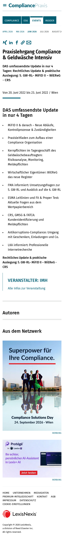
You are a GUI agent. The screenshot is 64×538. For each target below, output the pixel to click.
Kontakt (42, 496)
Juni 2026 (32, 31)
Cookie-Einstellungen (16, 504)
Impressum (9, 500)
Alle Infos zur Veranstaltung (26, 288)
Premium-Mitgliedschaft (18, 496)
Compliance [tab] (12, 20)
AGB (53, 496)
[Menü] (5, 5)
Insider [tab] (49, 20)
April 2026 (8, 31)
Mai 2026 (20, 31)
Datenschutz (28, 500)
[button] (22, 42)
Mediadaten (41, 492)
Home (6, 492)
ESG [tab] (26, 20)
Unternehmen (21, 492)
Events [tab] (36, 20)
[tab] (12, 20)
